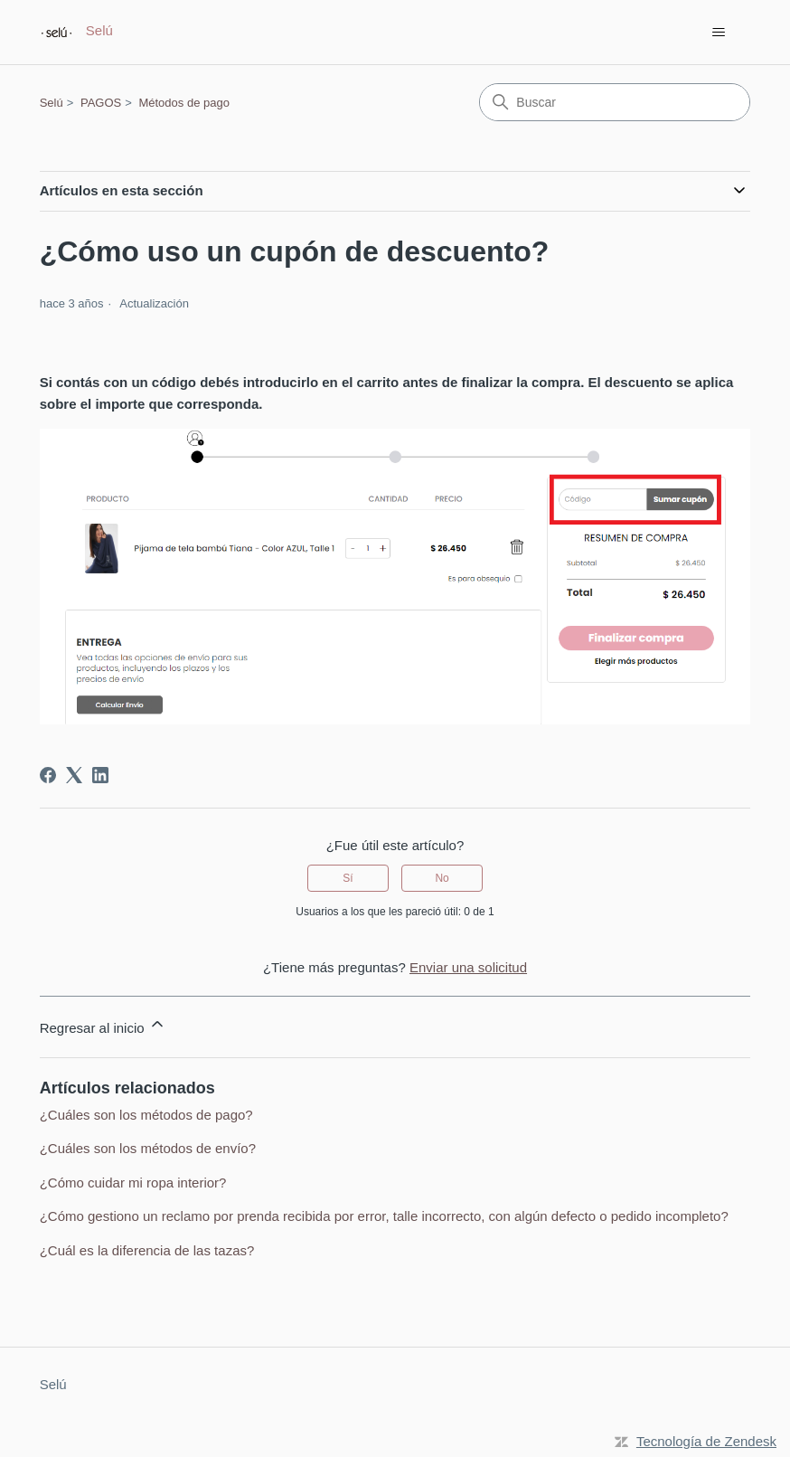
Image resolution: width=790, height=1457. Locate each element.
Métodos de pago (183, 102)
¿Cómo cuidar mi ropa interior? (133, 1182)
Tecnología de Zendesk (706, 1441)
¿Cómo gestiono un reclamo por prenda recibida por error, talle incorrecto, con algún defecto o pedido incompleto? (384, 1216)
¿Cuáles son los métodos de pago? (146, 1114)
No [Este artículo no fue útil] (441, 878)
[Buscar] (614, 102)
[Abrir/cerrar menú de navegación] (718, 32)
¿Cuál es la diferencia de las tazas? (147, 1250)
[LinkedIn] (100, 775)
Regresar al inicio (103, 1025)
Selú (51, 102)
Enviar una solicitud (468, 967)
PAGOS (100, 102)
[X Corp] (74, 775)
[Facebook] (48, 775)
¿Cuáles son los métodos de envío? (148, 1148)
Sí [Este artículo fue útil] (348, 878)
